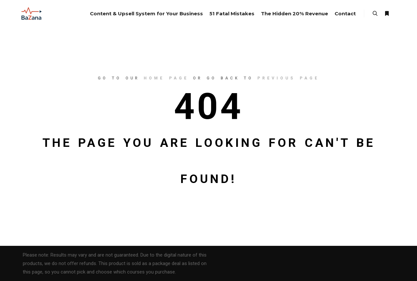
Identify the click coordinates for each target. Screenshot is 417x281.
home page (166, 78)
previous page (288, 78)
